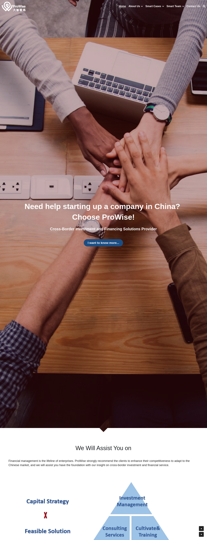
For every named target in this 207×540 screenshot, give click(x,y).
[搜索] (204, 6)
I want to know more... (103, 242)
